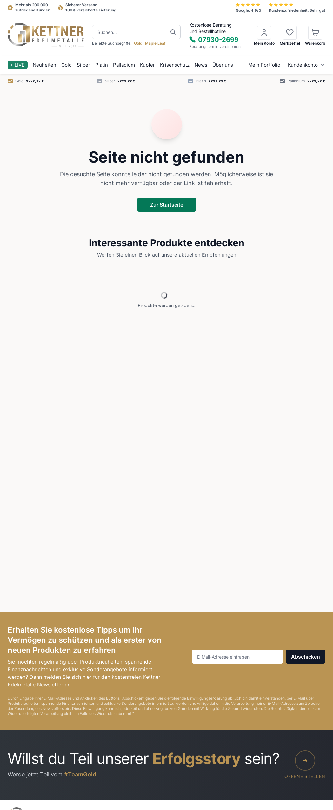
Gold (66, 65)
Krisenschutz (175, 65)
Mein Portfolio (264, 65)
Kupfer (147, 65)
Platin (101, 65)
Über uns (222, 65)
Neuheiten (44, 65)
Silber (83, 65)
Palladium (124, 65)
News (201, 65)
